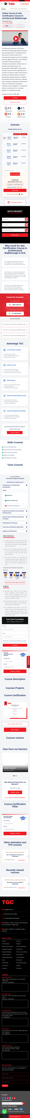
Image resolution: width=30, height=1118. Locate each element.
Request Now (15, 235)
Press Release (5, 943)
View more (19, 187)
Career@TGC (20, 954)
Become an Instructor (7, 946)
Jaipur (23, 929)
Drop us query (15, 432)
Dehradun (4, 931)
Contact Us (5, 965)
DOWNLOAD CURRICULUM (15, 482)
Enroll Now (15, 98)
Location (4, 968)
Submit (15, 645)
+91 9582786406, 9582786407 (10, 918)
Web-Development (22, 8)
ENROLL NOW (15, 671)
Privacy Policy (23, 642)
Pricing (4, 1117)
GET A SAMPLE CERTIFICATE (15, 724)
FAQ (3, 960)
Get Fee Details (15, 174)
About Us (19, 941)
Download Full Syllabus (12, 505)
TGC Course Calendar (22, 952)
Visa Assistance (20, 957)
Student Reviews (6, 954)
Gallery (18, 965)
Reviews (19, 943)
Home (4, 941)
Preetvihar (11, 929)
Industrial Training (7, 949)
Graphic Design (13, 8)
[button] (4, 8)
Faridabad (18, 929)
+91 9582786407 (16, 313)
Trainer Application (21, 946)
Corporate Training (21, 962)
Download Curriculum (15, 102)
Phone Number (7, 658)
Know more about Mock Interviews (15, 582)
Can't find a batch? (15, 202)
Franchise (19, 968)
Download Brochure (7, 957)
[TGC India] (3, 1098)
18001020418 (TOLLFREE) (9, 914)
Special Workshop (6, 952)
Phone (4, 633)
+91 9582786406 (7, 23)
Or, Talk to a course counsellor (15, 797)
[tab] (15, 486)
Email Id (4, 626)
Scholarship (5, 962)
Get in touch (15, 730)
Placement (19, 960)
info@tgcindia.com (8, 909)
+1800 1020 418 (16, 305)
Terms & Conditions (13, 642)
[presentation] (27, 764)
